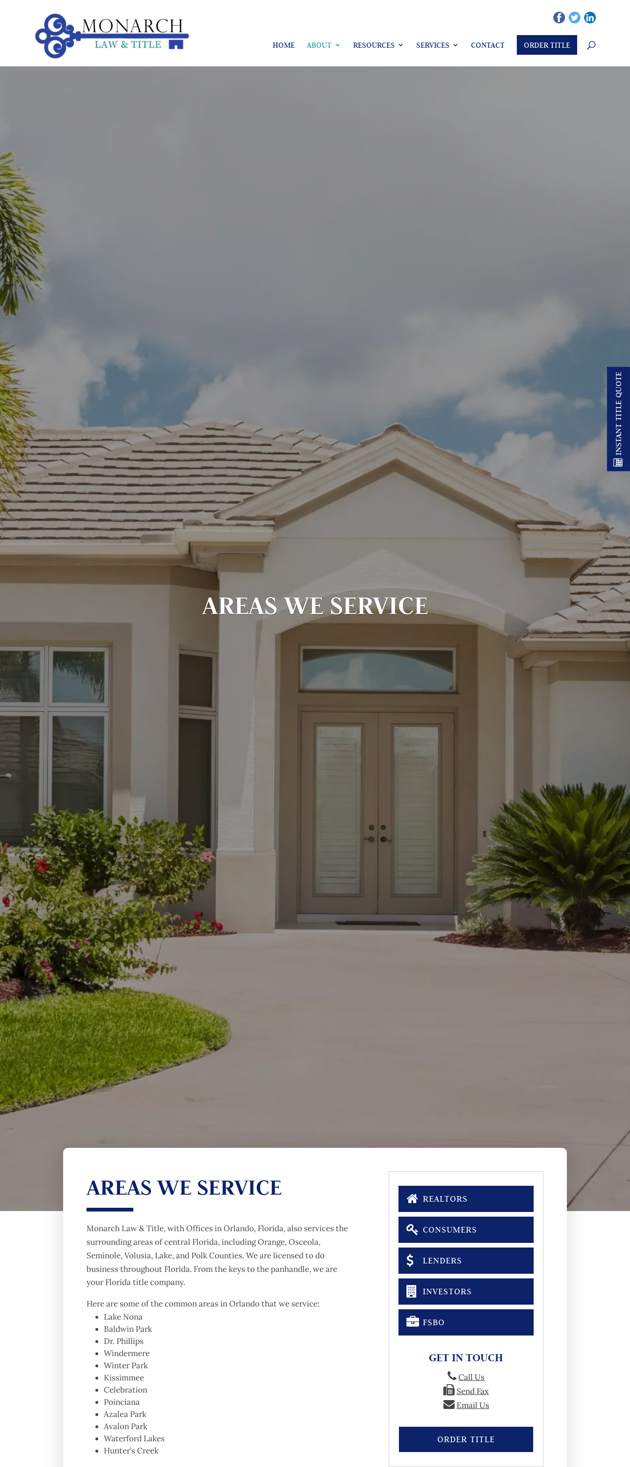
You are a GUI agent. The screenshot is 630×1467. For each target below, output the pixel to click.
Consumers (441, 1229)
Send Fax (472, 1391)
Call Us (471, 1377)
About (319, 45)
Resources (374, 45)
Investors (438, 1291)
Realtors (436, 1198)
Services (432, 45)
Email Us (472, 1405)
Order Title (547, 45)
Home (284, 45)
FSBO (425, 1321)
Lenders (434, 1260)
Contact (488, 45)
